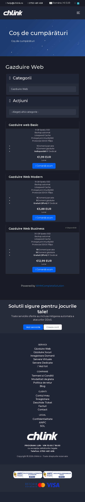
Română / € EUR (59, 3)
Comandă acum (44, 165)
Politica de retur (42, 382)
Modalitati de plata (42, 379)
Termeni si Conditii (43, 375)
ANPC (42, 422)
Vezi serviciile (33, 327)
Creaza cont (52, 327)
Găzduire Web (42, 348)
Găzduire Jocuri (42, 352)
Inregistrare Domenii (42, 355)
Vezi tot (42, 366)
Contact (42, 409)
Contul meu (42, 395)
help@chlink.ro (14, 3)
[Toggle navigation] (78, 12)
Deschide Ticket (42, 402)
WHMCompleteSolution (50, 285)
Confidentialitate (43, 419)
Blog (42, 386)
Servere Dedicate (42, 362)
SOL (42, 426)
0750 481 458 (35, 3)
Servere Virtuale (42, 359)
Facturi (42, 406)
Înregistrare (42, 399)
